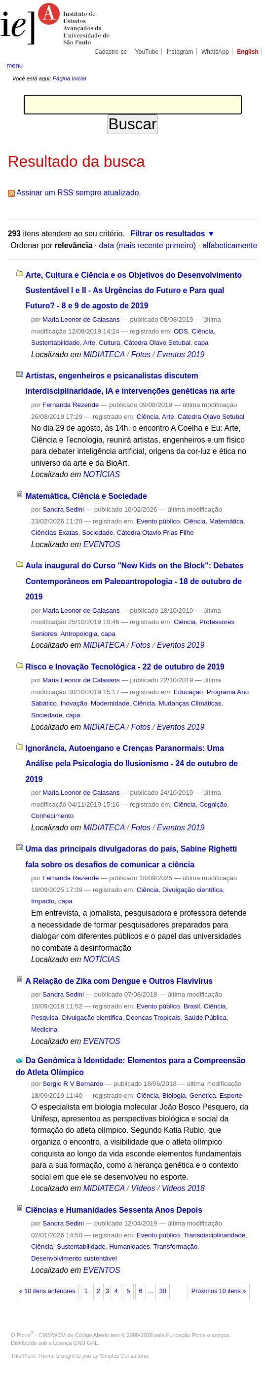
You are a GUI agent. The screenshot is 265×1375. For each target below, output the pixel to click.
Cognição (213, 804)
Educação (188, 692)
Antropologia (78, 633)
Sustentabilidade (55, 342)
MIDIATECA (104, 354)
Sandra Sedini (63, 509)
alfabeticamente (229, 245)
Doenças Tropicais (153, 1017)
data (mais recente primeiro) (147, 245)
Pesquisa (44, 1017)
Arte (89, 342)
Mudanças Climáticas (190, 703)
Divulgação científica (192, 889)
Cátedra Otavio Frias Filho (155, 532)
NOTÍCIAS (101, 474)
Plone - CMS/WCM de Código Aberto (63, 1335)
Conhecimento (52, 815)
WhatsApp (215, 51)
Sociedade (97, 532)
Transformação (175, 1246)
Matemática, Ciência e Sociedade (86, 496)
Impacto (43, 901)
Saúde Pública (205, 1017)
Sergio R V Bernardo (72, 1083)
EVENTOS (101, 544)
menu (14, 65)
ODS (181, 331)
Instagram (180, 51)
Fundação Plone (186, 1335)
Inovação (73, 703)
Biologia (174, 1095)
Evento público (158, 521)
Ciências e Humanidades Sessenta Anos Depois (114, 1210)
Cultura (109, 342)
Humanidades (129, 1246)
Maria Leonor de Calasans (81, 319)
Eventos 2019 (180, 354)
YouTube (147, 51)
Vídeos (143, 1188)
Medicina (44, 1029)
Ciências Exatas (54, 532)
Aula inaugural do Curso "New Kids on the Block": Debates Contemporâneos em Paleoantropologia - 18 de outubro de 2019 (135, 581)
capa (201, 342)
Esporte (231, 1095)
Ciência (202, 331)
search (246, 65)
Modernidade (110, 703)
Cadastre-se (110, 51)
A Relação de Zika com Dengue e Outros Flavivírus (119, 981)
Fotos (141, 354)
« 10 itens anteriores (47, 1291)
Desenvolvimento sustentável (74, 1258)
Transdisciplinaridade (215, 1235)
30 (162, 1291)
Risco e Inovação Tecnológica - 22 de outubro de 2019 (125, 667)
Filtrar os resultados (167, 233)
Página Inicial (69, 78)
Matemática (226, 521)
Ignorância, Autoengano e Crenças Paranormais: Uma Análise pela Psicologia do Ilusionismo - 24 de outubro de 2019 (132, 763)
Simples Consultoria (124, 1356)
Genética (202, 1095)
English (248, 51)
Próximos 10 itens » (218, 1291)
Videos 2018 (183, 1188)
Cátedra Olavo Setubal (157, 342)
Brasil (192, 1006)
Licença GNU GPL (75, 1343)
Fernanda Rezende (70, 405)
